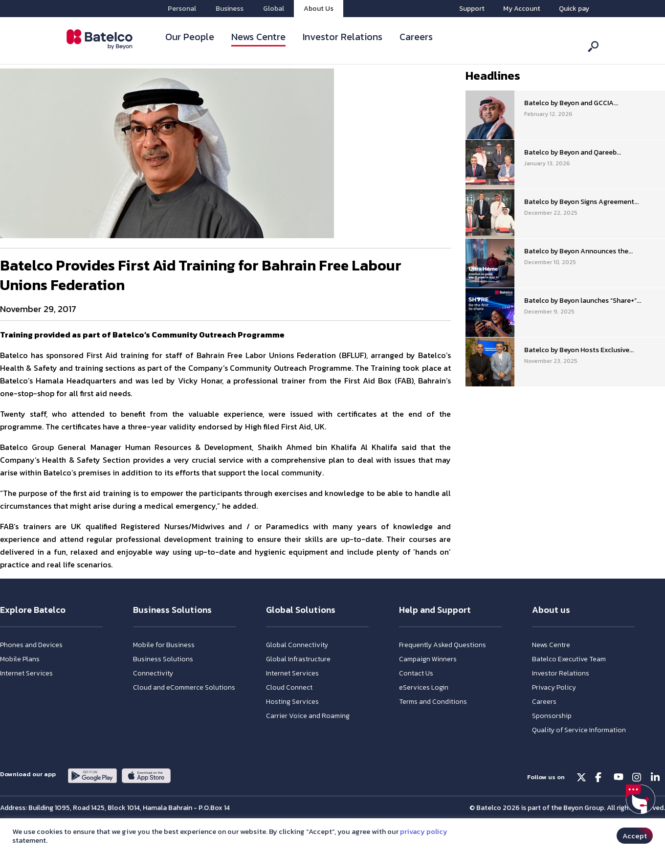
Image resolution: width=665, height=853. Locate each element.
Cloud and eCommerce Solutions (184, 687)
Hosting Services (292, 701)
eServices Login (423, 687)
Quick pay (574, 8)
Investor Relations (342, 36)
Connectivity (153, 673)
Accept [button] (634, 835)
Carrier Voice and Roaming (308, 716)
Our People (189, 36)
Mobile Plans (20, 659)
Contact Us (416, 673)
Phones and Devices (31, 645)
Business (230, 8)
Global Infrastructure (298, 659)
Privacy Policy (554, 687)
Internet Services (26, 673)
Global (273, 8)
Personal (182, 8)
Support (472, 8)
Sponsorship (552, 716)
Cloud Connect (289, 687)
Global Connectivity (297, 645)
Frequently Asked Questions (442, 645)
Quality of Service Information (579, 730)
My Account (521, 8)
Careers (416, 36)
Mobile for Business (164, 645)
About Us (318, 8)
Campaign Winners (428, 659)
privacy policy (423, 831)
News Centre (258, 36)
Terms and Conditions (433, 701)
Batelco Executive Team (569, 659)
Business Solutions (163, 659)
